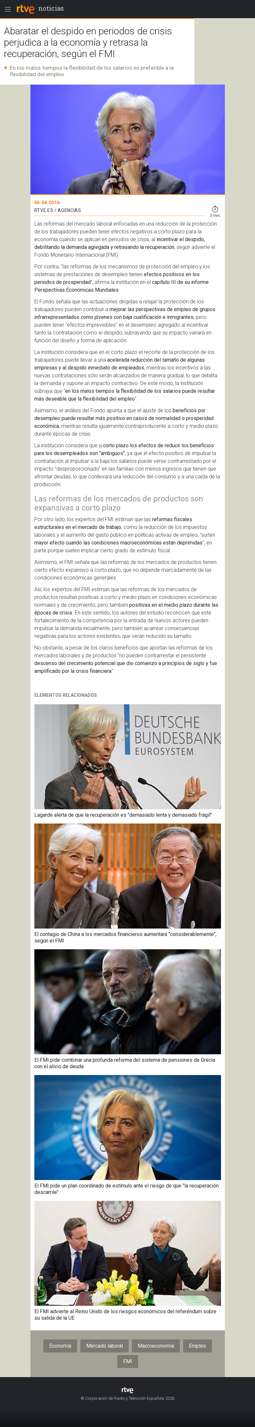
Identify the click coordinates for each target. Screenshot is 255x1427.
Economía (60, 1346)
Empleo (197, 1346)
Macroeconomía (156, 1346)
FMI (127, 1361)
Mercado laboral (104, 1346)
